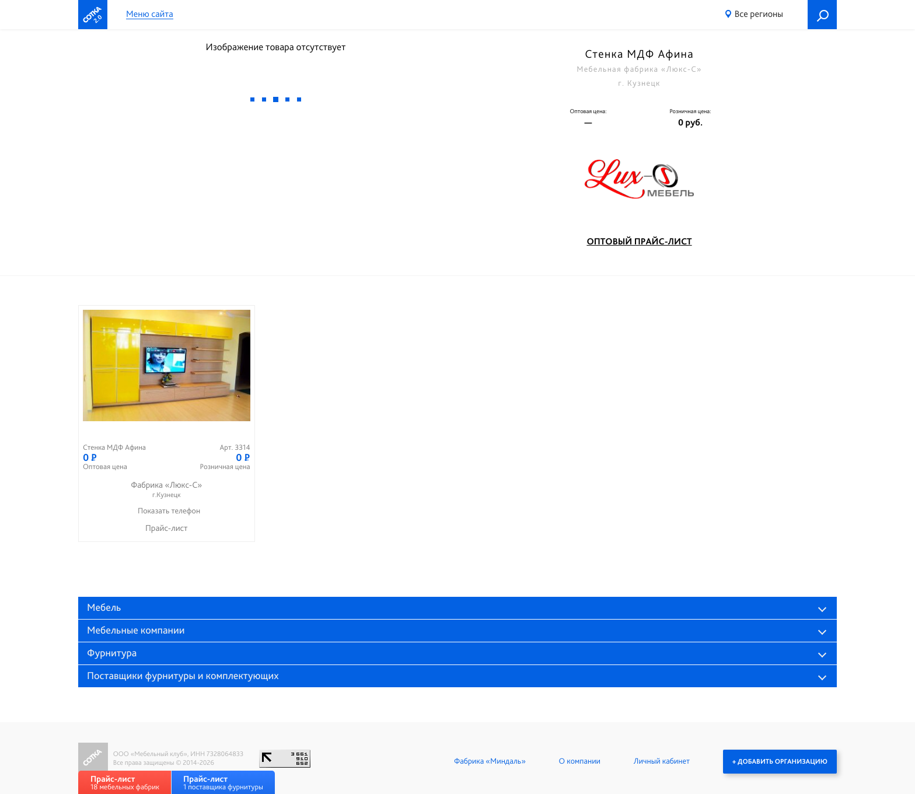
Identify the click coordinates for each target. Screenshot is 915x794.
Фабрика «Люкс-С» (166, 490)
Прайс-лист (166, 528)
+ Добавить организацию (779, 761)
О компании (579, 761)
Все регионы (759, 13)
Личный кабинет (662, 761)
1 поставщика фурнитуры (223, 783)
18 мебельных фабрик (124, 783)
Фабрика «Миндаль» (490, 761)
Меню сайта (149, 14)
